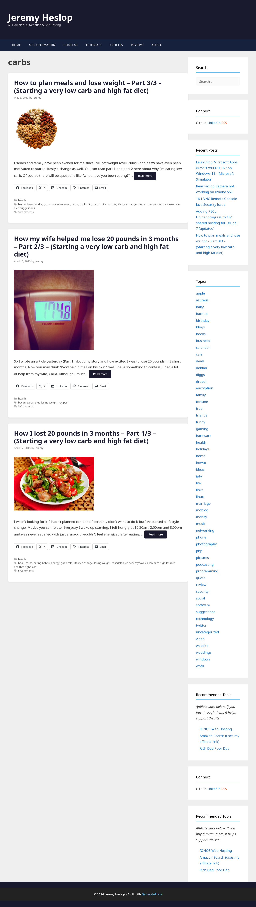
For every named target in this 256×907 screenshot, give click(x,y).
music (200, 523)
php (199, 550)
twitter (201, 625)
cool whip (85, 204)
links (199, 489)
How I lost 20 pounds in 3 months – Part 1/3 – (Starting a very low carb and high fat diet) (85, 437)
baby (200, 307)
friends (201, 415)
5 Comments (26, 570)
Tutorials (94, 45)
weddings (203, 652)
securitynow (136, 563)
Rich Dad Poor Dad (215, 748)
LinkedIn (213, 123)
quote (200, 577)
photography (206, 544)
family (201, 395)
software (203, 605)
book (51, 204)
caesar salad (62, 204)
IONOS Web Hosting (216, 729)
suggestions (27, 208)
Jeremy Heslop (40, 17)
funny (200, 422)
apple (200, 293)
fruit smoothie (107, 204)
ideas (200, 469)
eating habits (42, 563)
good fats (66, 563)
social (200, 598)
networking (205, 530)
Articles (116, 45)
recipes (163, 204)
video (200, 638)
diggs (200, 374)
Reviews (137, 45)
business (203, 340)
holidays (202, 449)
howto (201, 462)
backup (202, 313)
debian (201, 368)
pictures (202, 557)
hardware (203, 435)
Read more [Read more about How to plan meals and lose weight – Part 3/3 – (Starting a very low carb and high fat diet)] (145, 176)
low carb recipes (148, 204)
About (156, 45)
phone (201, 537)
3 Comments (26, 212)
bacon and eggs (36, 204)
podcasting (205, 564)
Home (16, 45)
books (201, 334)
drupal (201, 381)
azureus (202, 300)
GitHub (201, 123)
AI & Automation (42, 45)
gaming (202, 429)
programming (207, 571)
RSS (224, 123)
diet (95, 204)
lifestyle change (127, 204)
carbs (75, 204)
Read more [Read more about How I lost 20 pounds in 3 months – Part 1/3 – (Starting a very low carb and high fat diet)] (155, 534)
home (200, 456)
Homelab (70, 45)
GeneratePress (152, 894)
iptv (199, 476)
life (198, 483)
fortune (202, 401)
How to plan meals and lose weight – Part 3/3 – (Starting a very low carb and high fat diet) (88, 86)
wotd (200, 666)
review (201, 584)
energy (55, 563)
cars (199, 354)
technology (205, 618)
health (22, 200)
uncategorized (207, 632)
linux (200, 496)
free (199, 408)
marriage (203, 503)
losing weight (49, 402)
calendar (203, 347)
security (202, 591)
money (201, 516)
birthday (202, 320)
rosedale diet (120, 563)
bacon (22, 204)
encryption (204, 388)
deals (200, 361)
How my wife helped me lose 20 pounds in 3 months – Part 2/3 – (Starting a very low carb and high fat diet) (96, 246)
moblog (202, 510)
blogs (200, 327)
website (202, 645)
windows (203, 659)
